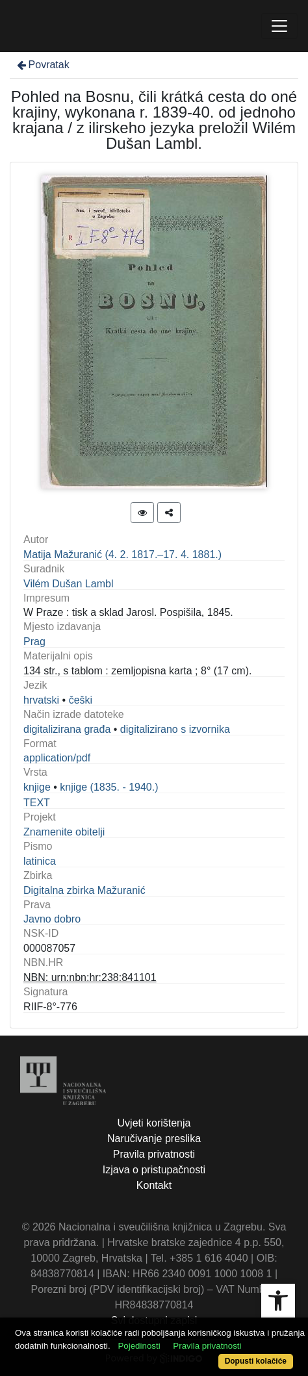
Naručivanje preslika (154, 1138)
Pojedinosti (139, 1346)
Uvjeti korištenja (154, 1122)
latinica (39, 861)
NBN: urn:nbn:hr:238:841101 (90, 977)
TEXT (36, 802)
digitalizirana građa (66, 729)
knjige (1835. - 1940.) (109, 787)
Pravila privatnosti (154, 1154)
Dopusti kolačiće (256, 1361)
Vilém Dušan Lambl (68, 583)
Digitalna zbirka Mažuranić (84, 890)
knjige (37, 787)
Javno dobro (52, 918)
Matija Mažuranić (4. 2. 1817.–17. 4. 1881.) (122, 554)
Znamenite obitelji (64, 831)
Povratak (42, 64)
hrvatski (41, 700)
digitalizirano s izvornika (175, 729)
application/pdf (56, 757)
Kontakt (154, 1185)
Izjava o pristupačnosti (154, 1169)
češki (80, 700)
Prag (34, 641)
